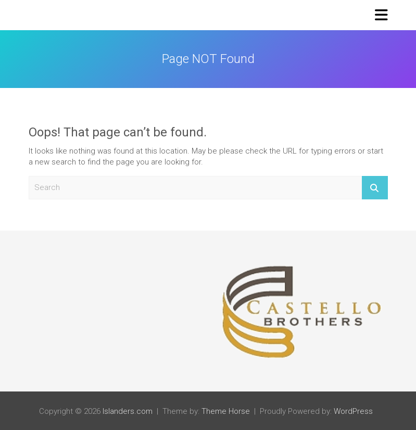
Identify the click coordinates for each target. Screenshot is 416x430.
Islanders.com (128, 411)
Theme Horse (225, 411)
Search (375, 187)
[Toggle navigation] (381, 15)
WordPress (353, 411)
